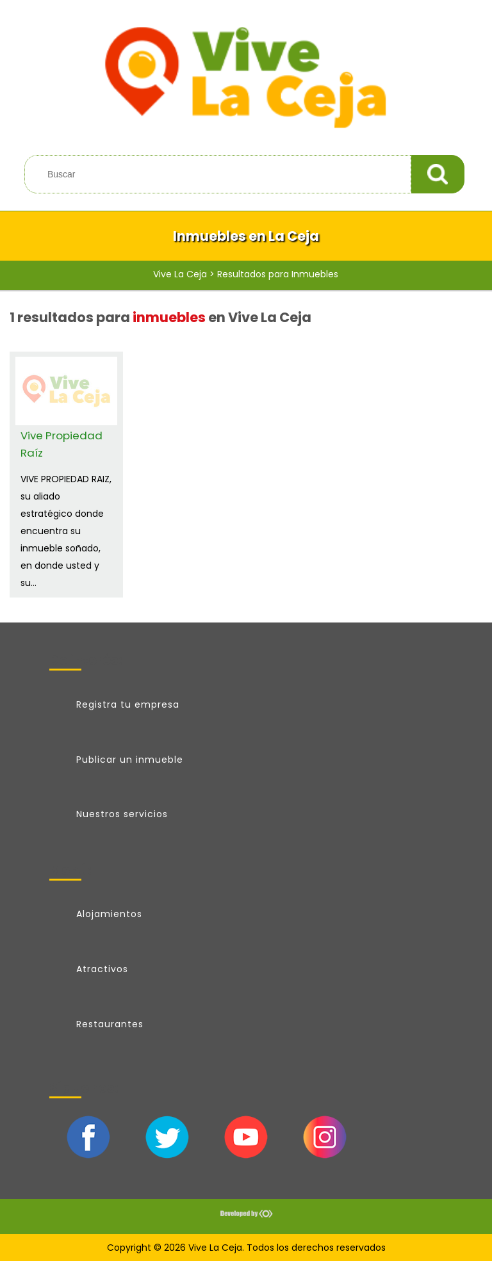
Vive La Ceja (180, 274)
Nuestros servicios (122, 814)
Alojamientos (109, 913)
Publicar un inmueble (129, 759)
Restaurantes (110, 1024)
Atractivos (102, 969)
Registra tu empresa (127, 704)
